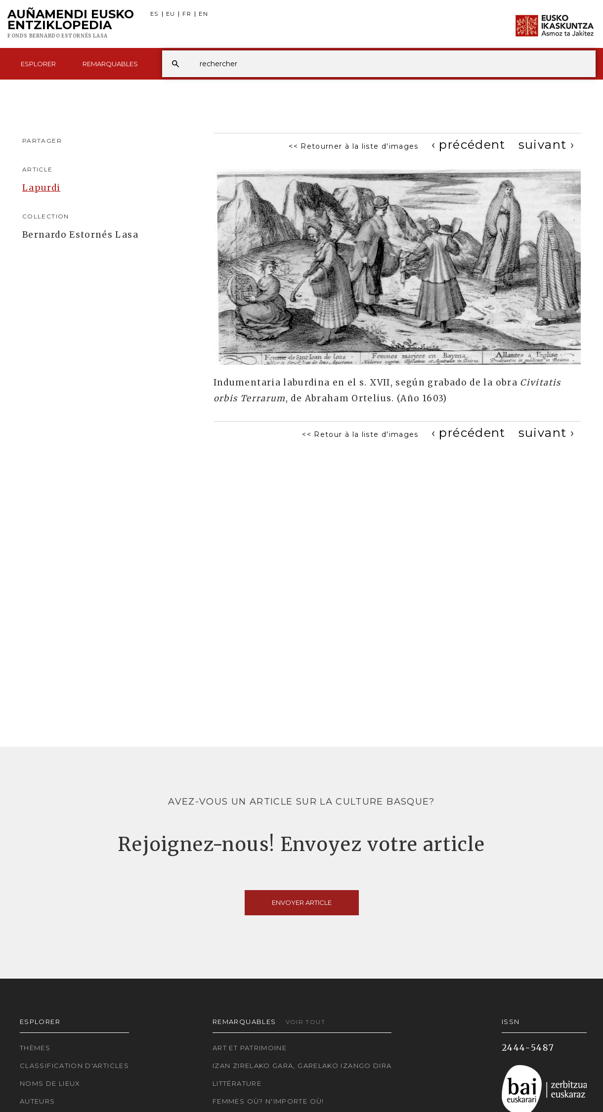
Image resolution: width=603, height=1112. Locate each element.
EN (203, 14)
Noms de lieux (50, 1083)
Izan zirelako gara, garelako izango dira (302, 1065)
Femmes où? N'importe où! (268, 1101)
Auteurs (37, 1101)
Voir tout (305, 1022)
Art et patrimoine (250, 1048)
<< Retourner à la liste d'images (354, 146)
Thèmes (35, 1048)
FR (186, 14)
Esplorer (38, 64)
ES (154, 14)
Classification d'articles (74, 1065)
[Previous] (469, 144)
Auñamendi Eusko (70, 24)
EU (170, 14)
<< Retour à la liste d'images (360, 434)
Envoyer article (302, 902)
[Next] (546, 144)
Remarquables (110, 64)
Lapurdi (41, 187)
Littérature (237, 1083)
